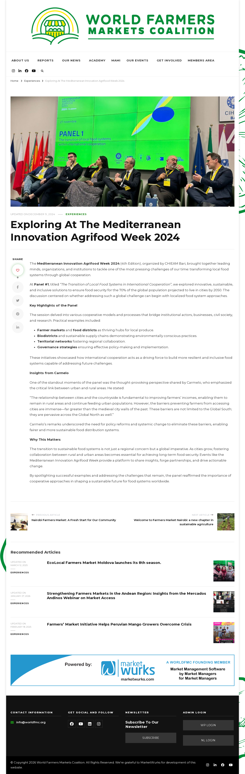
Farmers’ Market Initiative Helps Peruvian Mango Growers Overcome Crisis (119, 624)
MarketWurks (150, 762)
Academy (97, 60)
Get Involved (169, 60)
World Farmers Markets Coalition (61, 762)
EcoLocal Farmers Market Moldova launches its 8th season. (104, 562)
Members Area (201, 60)
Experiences (76, 214)
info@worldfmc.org (31, 722)
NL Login (208, 740)
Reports (46, 60)
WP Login (208, 725)
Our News (71, 60)
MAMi (116, 60)
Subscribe (150, 738)
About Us (20, 60)
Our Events (137, 60)
